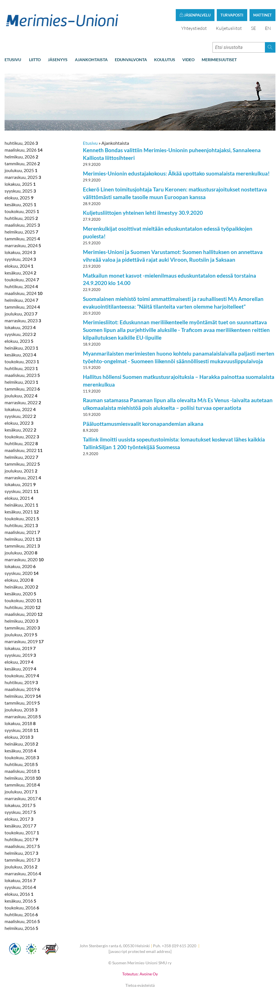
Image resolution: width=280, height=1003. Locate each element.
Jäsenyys (58, 59)
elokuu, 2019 (19, 661)
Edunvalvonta (131, 59)
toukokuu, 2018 (22, 757)
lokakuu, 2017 (20, 805)
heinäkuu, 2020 (21, 586)
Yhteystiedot (194, 28)
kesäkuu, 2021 (22, 511)
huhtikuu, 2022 (21, 443)
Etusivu (13, 59)
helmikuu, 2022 (21, 457)
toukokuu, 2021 (22, 518)
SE (253, 28)
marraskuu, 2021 (23, 477)
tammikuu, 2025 (22, 238)
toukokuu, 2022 (22, 436)
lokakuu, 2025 (20, 184)
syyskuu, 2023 (20, 334)
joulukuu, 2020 (21, 552)
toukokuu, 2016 (22, 907)
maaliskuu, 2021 (22, 532)
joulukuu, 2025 (21, 170)
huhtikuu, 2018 (21, 764)
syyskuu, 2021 (21, 491)
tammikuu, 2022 (22, 464)
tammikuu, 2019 (22, 702)
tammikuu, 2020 (22, 627)
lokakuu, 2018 (20, 723)
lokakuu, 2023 (20, 327)
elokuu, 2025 (19, 197)
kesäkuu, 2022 (20, 429)
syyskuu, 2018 (21, 730)
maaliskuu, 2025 (22, 225)
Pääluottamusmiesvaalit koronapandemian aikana (143, 423)
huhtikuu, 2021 (21, 525)
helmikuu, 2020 (21, 621)
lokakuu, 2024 (20, 252)
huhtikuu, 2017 (21, 839)
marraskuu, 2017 (23, 798)
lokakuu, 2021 (20, 484)
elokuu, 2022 (19, 423)
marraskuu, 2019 (24, 641)
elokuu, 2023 (19, 341)
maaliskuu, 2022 (23, 450)
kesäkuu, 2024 (20, 272)
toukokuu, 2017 (22, 832)
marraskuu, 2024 (23, 245)
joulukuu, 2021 (21, 470)
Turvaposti (231, 15)
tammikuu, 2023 (22, 388)
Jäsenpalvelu (194, 15)
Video (188, 59)
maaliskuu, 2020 (23, 614)
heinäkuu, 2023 (21, 347)
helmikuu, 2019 (23, 696)
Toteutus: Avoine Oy (140, 973)
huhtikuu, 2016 (21, 914)
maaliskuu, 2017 (22, 846)
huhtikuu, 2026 (21, 143)
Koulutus (164, 59)
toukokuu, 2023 (22, 361)
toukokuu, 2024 (22, 279)
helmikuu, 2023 (21, 382)
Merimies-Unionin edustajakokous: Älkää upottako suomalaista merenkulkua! (176, 173)
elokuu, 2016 (19, 894)
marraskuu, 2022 (23, 402)
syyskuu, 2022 (20, 416)
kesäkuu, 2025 (20, 204)
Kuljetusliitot (229, 28)
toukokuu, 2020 (23, 600)
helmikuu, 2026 (21, 156)
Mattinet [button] (262, 15)
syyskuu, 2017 (20, 812)
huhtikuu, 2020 (22, 607)
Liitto (35, 59)
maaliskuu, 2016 (22, 921)
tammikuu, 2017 (22, 859)
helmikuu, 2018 (23, 778)
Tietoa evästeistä (140, 985)
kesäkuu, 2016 (20, 900)
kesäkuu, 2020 (20, 593)
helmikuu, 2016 (21, 928)
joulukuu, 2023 (21, 313)
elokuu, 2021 (19, 498)
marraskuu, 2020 (24, 559)
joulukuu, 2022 (21, 395)
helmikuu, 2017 (21, 853)
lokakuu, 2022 (20, 409)
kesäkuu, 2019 (20, 668)
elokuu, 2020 (19, 580)
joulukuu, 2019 (21, 634)
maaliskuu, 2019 (22, 689)
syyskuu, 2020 (21, 573)
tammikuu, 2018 (22, 784)
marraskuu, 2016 (23, 873)
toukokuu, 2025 (22, 211)
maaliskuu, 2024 (23, 293)
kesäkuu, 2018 (20, 750)
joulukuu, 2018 (21, 709)
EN (268, 28)
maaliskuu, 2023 (22, 375)
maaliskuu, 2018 (22, 771)
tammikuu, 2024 (22, 306)
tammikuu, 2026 (22, 163)
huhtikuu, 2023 (21, 368)
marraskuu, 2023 (23, 320)
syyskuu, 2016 (20, 887)
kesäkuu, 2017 (20, 825)
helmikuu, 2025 (21, 231)
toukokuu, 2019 (22, 675)
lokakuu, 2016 (20, 880)
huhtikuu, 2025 (21, 218)
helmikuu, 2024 (21, 300)
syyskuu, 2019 (20, 655)
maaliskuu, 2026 (23, 149)
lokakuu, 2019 (20, 648)
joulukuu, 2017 (21, 791)
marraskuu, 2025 (23, 177)
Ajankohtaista (91, 59)
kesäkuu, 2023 (20, 354)
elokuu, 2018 (19, 737)
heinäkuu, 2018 (21, 743)
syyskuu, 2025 (20, 190)
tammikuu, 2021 (22, 545)
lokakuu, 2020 (20, 566)
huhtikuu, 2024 (21, 286)
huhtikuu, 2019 (21, 682)
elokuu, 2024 (19, 266)
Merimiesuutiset (219, 59)
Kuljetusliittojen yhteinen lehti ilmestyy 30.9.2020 (143, 212)
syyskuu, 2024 (20, 259)
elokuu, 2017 (19, 819)
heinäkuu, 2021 (21, 504)
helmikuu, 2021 (23, 539)
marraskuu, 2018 (23, 716)
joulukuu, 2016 (21, 866)
